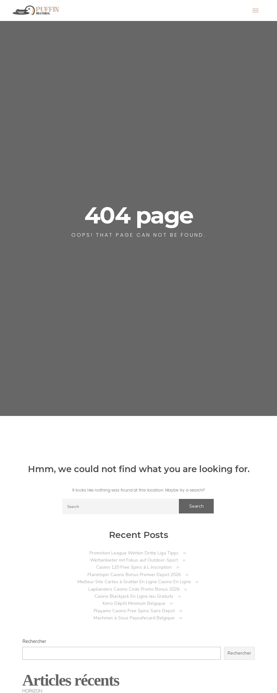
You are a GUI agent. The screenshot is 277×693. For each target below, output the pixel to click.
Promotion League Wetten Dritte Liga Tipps (134, 553)
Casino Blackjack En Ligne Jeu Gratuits (134, 596)
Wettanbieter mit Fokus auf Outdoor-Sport (134, 560)
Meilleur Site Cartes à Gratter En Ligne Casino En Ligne (134, 582)
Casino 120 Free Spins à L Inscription (134, 567)
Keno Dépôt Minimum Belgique (134, 603)
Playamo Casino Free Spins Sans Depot (134, 611)
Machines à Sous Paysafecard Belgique (134, 618)
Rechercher (34, 641)
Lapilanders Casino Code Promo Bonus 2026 (134, 589)
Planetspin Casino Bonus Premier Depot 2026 (134, 575)
